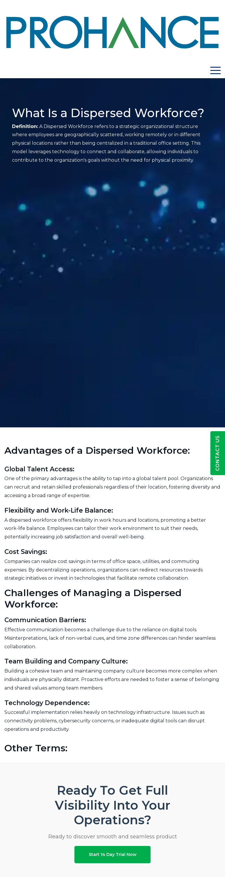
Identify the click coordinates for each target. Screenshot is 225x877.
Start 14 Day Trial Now (113, 854)
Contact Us (217, 453)
